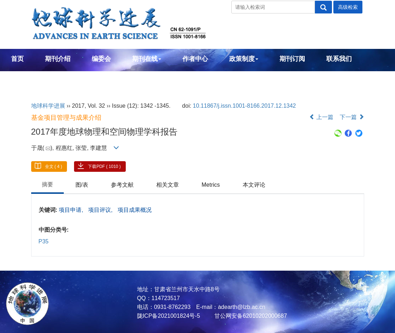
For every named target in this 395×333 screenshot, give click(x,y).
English (22, 77)
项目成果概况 (135, 210)
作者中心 (195, 58)
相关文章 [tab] (167, 185)
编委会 (101, 58)
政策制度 (243, 58)
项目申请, (72, 210)
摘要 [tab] (47, 184)
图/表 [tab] (81, 185)
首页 (17, 58)
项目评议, (101, 210)
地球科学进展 (48, 106)
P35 (44, 241)
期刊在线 (146, 58)
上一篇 (321, 117)
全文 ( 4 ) (53, 166)
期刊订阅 (292, 58)
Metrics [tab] (211, 185)
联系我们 (339, 58)
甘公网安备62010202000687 (250, 316)
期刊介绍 (57, 58)
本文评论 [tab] (254, 185)
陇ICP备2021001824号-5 (168, 316)
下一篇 (352, 117)
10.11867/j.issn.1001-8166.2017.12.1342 (244, 106)
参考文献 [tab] (122, 185)
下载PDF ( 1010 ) (104, 166)
